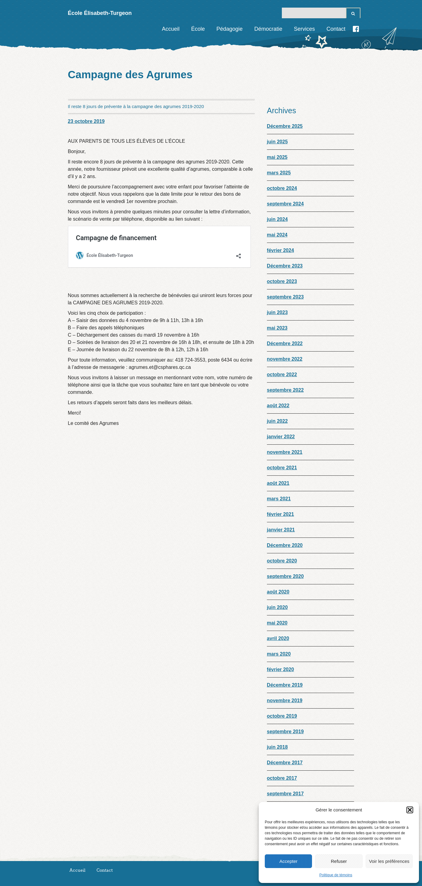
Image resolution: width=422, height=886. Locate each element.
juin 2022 (277, 421)
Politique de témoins (335, 875)
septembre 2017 (285, 793)
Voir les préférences (389, 861)
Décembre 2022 (285, 343)
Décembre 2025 (285, 126)
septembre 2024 (285, 203)
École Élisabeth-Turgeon (100, 13)
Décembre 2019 (285, 685)
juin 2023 (277, 312)
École (198, 29)
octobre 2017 (282, 778)
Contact (335, 29)
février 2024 (280, 250)
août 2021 (278, 483)
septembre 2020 (285, 576)
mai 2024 (277, 234)
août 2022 (278, 405)
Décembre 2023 (285, 265)
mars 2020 (279, 654)
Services (304, 29)
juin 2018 (277, 747)
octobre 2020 (282, 560)
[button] (410, 810)
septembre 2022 (285, 390)
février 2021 (280, 514)
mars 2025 (279, 172)
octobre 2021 (282, 467)
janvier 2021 (281, 529)
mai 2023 (277, 328)
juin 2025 (277, 141)
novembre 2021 (285, 452)
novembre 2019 (285, 700)
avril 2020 (278, 638)
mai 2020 (277, 622)
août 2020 (278, 591)
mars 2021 (279, 498)
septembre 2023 (285, 296)
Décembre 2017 (285, 762)
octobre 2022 (282, 374)
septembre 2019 (285, 731)
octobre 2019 (282, 716)
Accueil (170, 29)
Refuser (339, 861)
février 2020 (280, 669)
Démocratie (268, 29)
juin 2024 (277, 219)
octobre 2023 (282, 281)
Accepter (288, 861)
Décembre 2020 (285, 545)
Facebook (356, 28)
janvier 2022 (281, 436)
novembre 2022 (285, 359)
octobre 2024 (282, 188)
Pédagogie (229, 29)
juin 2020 (277, 607)
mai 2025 (277, 157)
